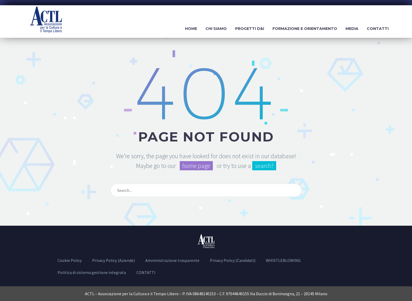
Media (352, 28)
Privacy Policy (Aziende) (113, 260)
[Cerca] (206, 190)
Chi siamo (216, 28)
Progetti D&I (249, 28)
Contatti (378, 28)
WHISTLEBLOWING (283, 260)
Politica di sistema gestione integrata (92, 272)
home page (196, 166)
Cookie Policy (70, 260)
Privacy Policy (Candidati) (232, 260)
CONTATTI (146, 272)
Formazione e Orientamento (304, 28)
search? (264, 166)
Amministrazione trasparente (172, 260)
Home (191, 28)
